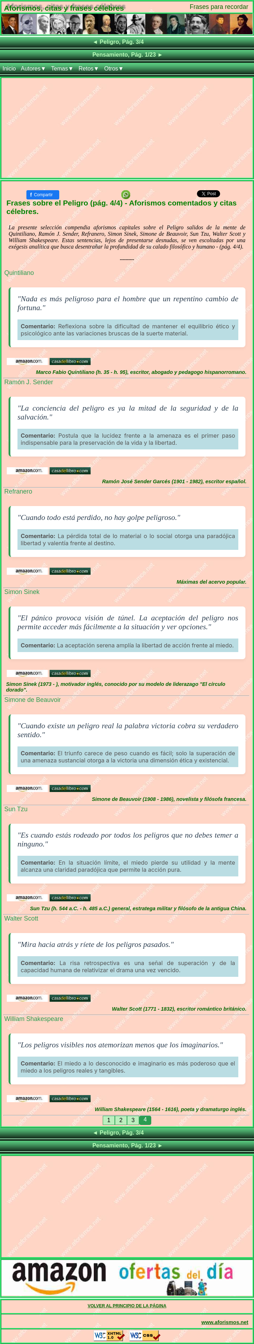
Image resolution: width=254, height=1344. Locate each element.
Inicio (9, 69)
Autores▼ (33, 69)
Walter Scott (21, 918)
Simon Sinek (22, 591)
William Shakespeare (33, 1018)
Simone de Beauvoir (32, 699)
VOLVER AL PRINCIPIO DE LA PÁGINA (127, 1305)
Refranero (18, 491)
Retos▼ (88, 69)
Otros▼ (114, 69)
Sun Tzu (15, 809)
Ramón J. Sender (28, 382)
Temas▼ (62, 69)
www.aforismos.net (225, 1322)
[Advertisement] (127, 128)
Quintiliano (19, 272)
